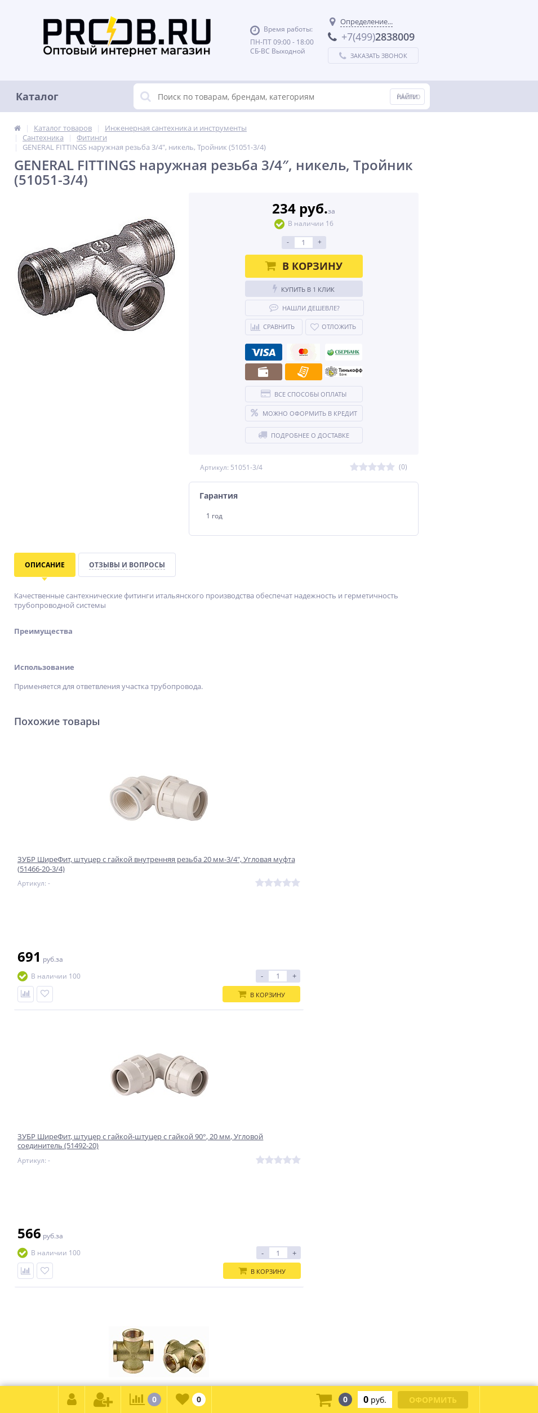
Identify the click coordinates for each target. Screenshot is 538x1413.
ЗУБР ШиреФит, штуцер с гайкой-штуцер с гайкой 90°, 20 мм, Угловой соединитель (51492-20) (216, 871)
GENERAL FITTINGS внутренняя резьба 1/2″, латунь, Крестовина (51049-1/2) (349, 871)
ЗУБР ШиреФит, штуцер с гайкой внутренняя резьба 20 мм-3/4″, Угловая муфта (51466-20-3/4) (80, 871)
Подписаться (367, 1054)
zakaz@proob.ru (157, 1358)
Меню (409, 96)
